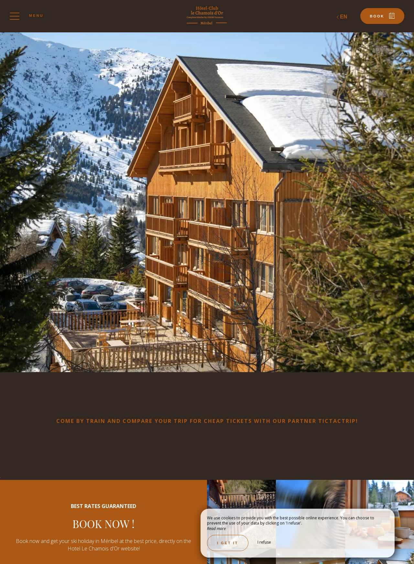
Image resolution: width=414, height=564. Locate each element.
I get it (227, 543)
